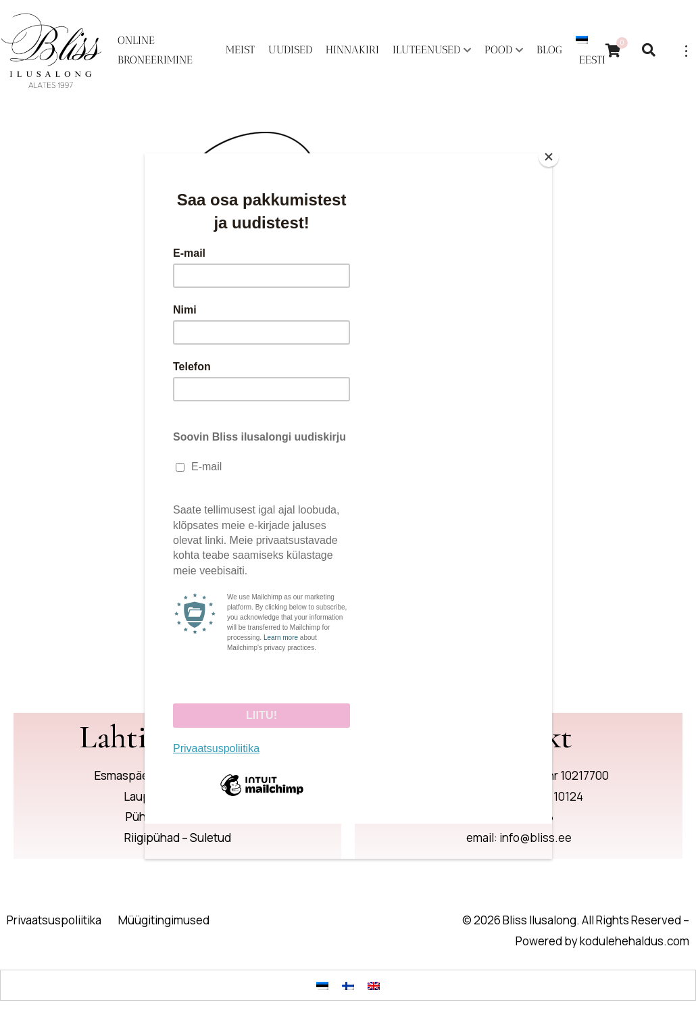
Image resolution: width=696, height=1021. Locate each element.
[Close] (549, 157)
